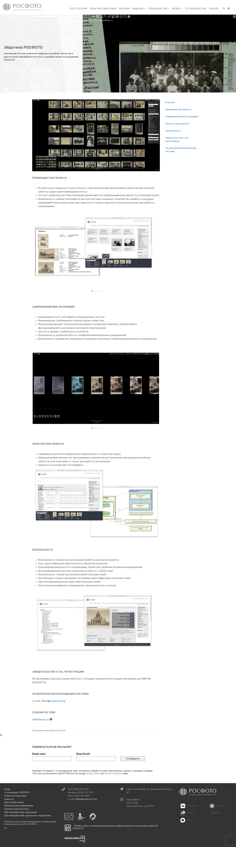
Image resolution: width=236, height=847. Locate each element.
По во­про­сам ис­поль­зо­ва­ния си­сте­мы (180, 150)
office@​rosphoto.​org (53, 700)
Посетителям (78, 8)
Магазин (124, 8)
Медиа (177, 8)
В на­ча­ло (170, 102)
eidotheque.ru (41, 719)
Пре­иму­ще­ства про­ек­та (178, 109)
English (214, 8)
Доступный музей (14, 802)
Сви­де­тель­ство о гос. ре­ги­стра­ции (177, 139)
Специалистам (158, 8)
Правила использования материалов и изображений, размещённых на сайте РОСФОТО (30, 822)
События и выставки (103, 8)
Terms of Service (113, 773)
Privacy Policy (93, 773)
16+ (6, 828)
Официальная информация (18, 805)
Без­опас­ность (173, 130)
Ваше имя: (39, 753)
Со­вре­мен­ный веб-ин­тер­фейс (181, 116)
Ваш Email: (83, 753)
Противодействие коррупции (20, 812)
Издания (138, 8)
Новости (9, 799)
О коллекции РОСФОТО (17, 792)
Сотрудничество (195, 8)
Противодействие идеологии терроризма (27, 815)
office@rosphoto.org (86, 799)
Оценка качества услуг (16, 809)
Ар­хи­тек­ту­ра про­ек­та (177, 123)
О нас (7, 789)
